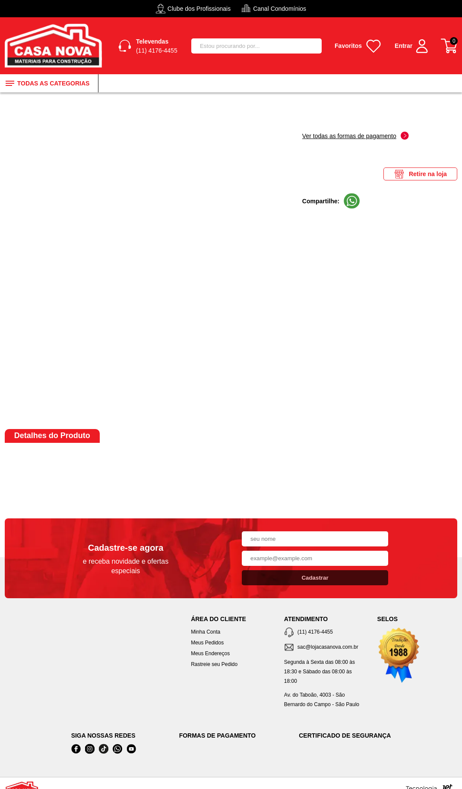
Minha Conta (205, 632)
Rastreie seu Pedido (214, 664)
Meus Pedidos (207, 643)
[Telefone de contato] (324, 632)
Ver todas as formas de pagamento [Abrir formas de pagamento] (355, 136)
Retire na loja (420, 174)
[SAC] (324, 647)
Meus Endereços (210, 653)
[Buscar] (311, 46)
